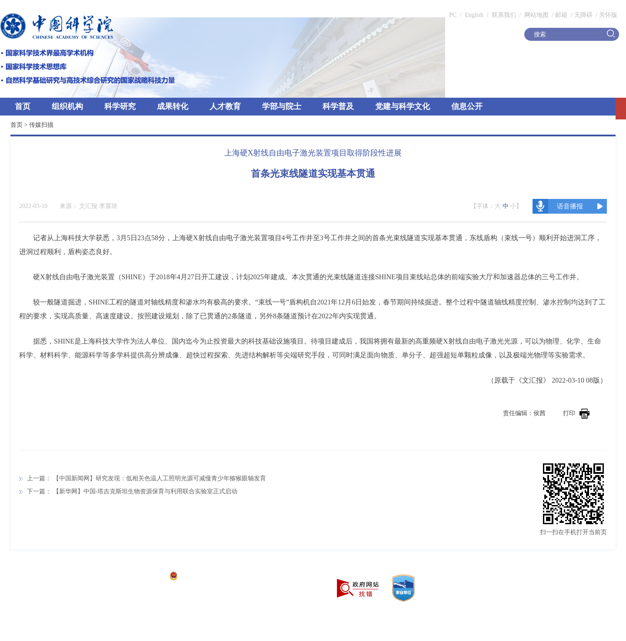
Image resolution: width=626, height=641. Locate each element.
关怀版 (608, 15)
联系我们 (504, 15)
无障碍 (583, 15)
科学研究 (120, 106)
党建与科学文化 (402, 106)
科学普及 (338, 106)
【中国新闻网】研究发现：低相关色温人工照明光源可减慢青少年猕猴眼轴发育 (159, 478)
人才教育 (225, 106)
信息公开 (467, 106)
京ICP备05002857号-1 (135, 577)
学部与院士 (281, 106)
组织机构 (67, 106)
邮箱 (561, 15)
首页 (22, 106)
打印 (576, 413)
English (474, 15)
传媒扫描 (41, 125)
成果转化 (172, 106)
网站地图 (536, 15)
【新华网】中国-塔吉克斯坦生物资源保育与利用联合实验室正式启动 (145, 491)
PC (452, 15)
